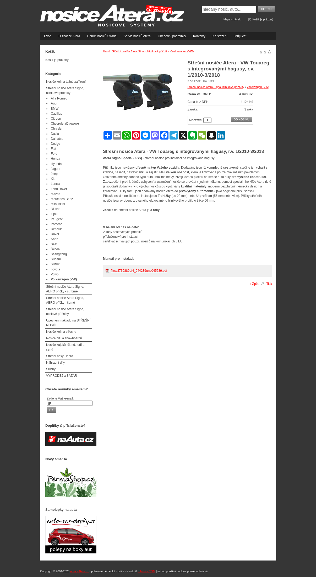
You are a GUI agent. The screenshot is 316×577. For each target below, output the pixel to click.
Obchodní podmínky (172, 36)
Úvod (47, 36)
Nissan (56, 209)
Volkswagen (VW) (182, 51)
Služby (51, 369)
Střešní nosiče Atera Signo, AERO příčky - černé (65, 300)
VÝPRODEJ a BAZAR (61, 376)
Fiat (53, 149)
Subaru (56, 259)
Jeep (54, 174)
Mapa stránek (232, 19)
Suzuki (55, 264)
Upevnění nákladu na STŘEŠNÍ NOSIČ (68, 323)
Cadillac (56, 113)
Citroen (56, 118)
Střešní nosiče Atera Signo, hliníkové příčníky (140, 51)
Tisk (269, 284)
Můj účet (240, 36)
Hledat (266, 8)
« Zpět (254, 284)
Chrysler (57, 128)
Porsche (56, 224)
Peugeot (57, 219)
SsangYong (59, 254)
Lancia (55, 184)
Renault (56, 229)
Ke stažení (220, 36)
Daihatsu (57, 139)
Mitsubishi (58, 204)
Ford (54, 154)
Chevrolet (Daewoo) (65, 123)
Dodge (55, 144)
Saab (54, 239)
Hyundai (56, 164)
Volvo (54, 274)
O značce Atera (69, 36)
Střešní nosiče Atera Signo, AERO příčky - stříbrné (65, 289)
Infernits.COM (146, 571)
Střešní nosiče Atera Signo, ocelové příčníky (65, 311)
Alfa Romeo (59, 98)
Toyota (55, 269)
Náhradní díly (55, 362)
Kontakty (199, 36)
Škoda (55, 249)
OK (51, 410)
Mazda (55, 194)
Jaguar (56, 169)
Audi (54, 103)
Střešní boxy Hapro (59, 356)
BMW (54, 108)
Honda (55, 158)
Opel (54, 214)
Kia (53, 179)
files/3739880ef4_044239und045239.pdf (139, 271)
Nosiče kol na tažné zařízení (66, 82)
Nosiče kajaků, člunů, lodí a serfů (65, 347)
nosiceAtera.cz (79, 571)
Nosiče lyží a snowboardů (64, 338)
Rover (55, 234)
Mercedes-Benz (62, 199)
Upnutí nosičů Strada (102, 36)
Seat (54, 244)
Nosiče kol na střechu (61, 332)
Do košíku (241, 119)
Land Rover (59, 189)
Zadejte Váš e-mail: (60, 398)
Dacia (55, 134)
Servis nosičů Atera (137, 36)
